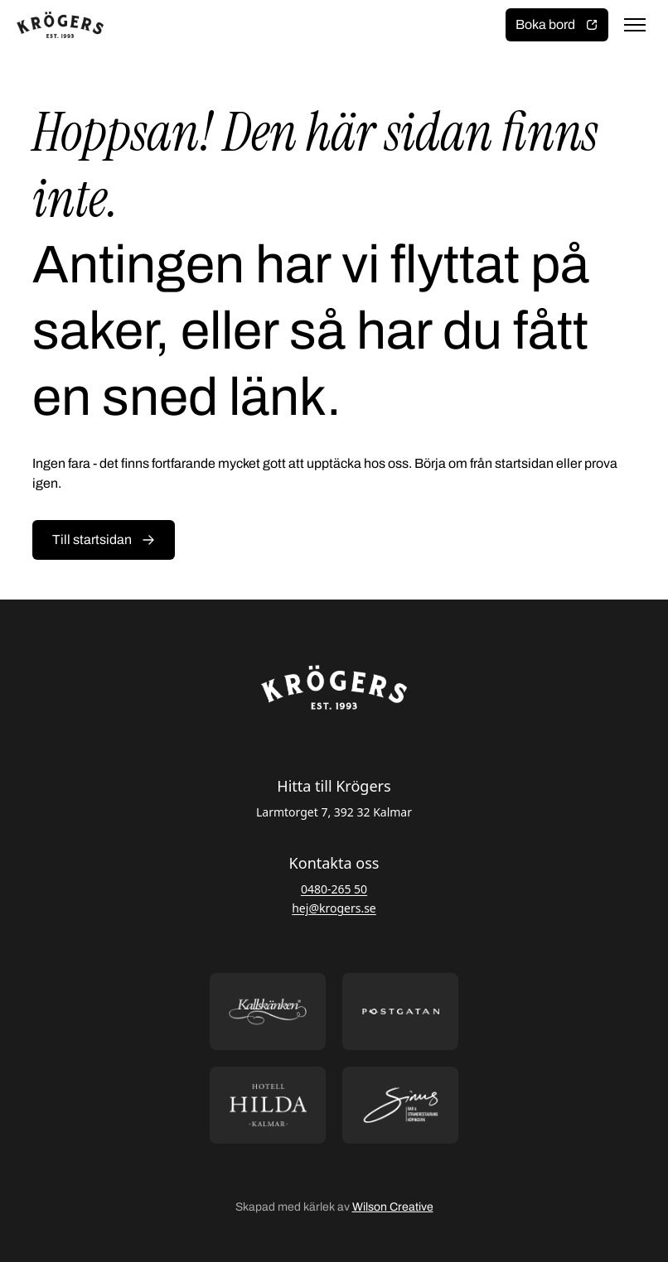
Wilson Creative (392, 1207)
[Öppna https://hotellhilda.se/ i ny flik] (267, 1105)
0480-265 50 (334, 889)
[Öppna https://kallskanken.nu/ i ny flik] (267, 1011)
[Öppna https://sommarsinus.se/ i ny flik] (400, 1105)
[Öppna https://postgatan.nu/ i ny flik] (400, 1011)
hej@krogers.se (334, 908)
